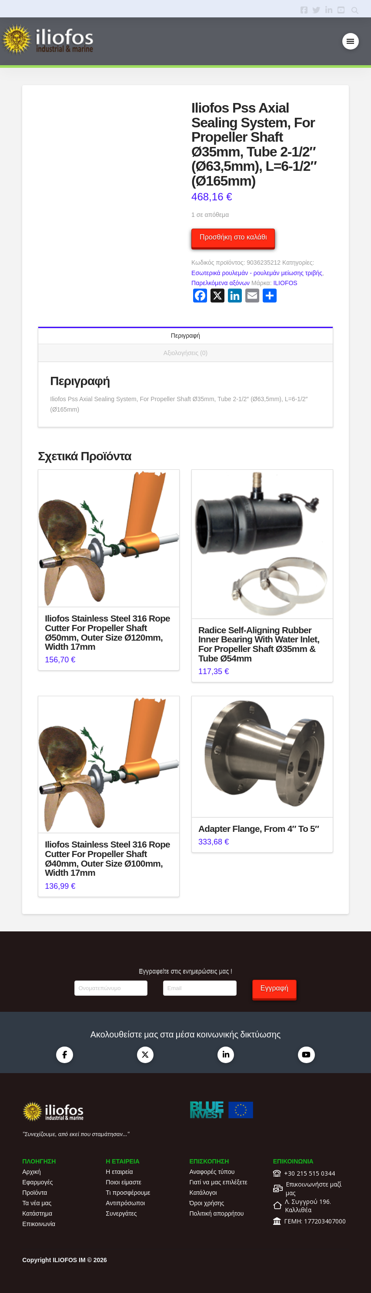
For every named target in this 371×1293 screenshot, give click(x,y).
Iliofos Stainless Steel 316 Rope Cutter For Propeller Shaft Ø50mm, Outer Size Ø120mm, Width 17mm (107, 632)
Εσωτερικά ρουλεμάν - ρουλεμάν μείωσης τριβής (256, 272)
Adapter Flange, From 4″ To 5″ (258, 829)
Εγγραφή (274, 988)
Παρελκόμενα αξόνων (220, 282)
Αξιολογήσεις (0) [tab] (185, 352)
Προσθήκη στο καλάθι (233, 237)
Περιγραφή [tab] (185, 335)
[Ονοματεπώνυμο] (110, 988)
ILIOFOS (285, 282)
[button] (350, 41)
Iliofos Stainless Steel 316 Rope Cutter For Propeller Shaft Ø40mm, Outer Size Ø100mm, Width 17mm (107, 858)
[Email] (199, 988)
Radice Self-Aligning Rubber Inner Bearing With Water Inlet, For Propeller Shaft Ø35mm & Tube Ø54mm (258, 644)
